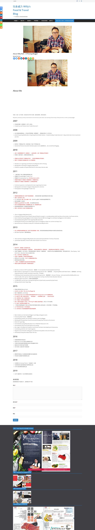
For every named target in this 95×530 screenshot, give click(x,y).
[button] (18, 21)
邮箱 (14, 407)
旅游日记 (51, 20)
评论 (14, 385)
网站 (14, 413)
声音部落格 (36, 20)
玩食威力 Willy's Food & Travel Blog (21, 10)
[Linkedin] (21, 58)
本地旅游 (15, 20)
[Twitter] (16, 58)
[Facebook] (14, 58)
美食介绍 (22, 20)
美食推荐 (29, 20)
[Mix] (28, 58)
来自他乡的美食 (44, 20)
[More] (33, 58)
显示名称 (15, 402)
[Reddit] (19, 58)
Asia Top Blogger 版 (30, 291)
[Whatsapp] (31, 58)
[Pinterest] (24, 58)
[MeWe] (26, 58)
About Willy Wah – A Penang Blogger (64, 20)
